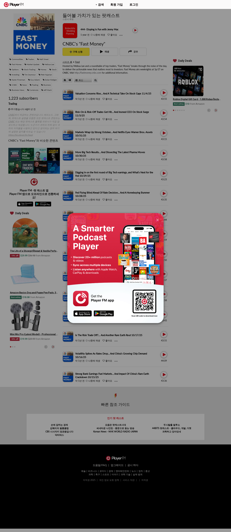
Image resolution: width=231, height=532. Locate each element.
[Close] (157, 220)
